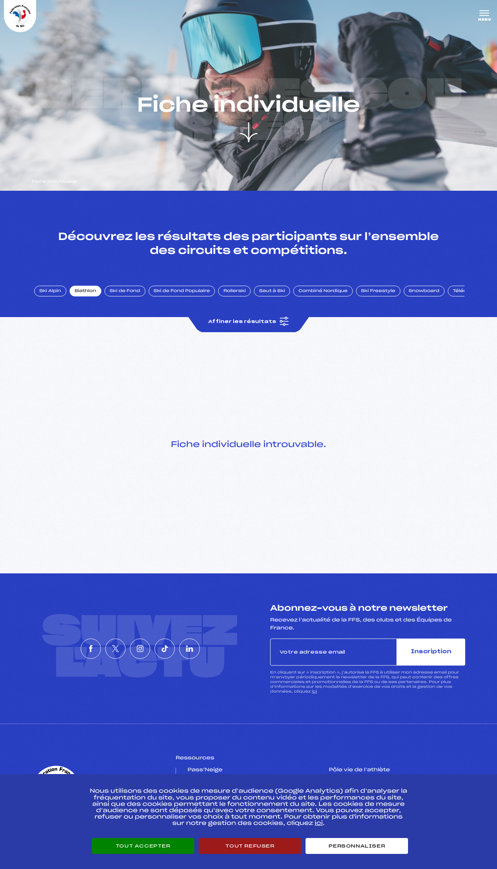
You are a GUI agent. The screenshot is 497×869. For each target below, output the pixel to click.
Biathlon (85, 291)
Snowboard (424, 291)
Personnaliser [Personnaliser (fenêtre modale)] (357, 846)
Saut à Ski (272, 291)
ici (314, 691)
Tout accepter (143, 846)
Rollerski (234, 291)
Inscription (431, 651)
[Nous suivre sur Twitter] (104, 649)
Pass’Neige (205, 770)
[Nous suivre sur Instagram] (140, 649)
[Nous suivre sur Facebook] (68, 649)
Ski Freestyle (378, 291)
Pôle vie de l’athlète (359, 770)
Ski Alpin (50, 291)
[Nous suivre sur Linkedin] (212, 649)
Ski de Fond (125, 291)
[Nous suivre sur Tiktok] (176, 649)
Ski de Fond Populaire (182, 291)
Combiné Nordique (323, 291)
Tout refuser (249, 846)
